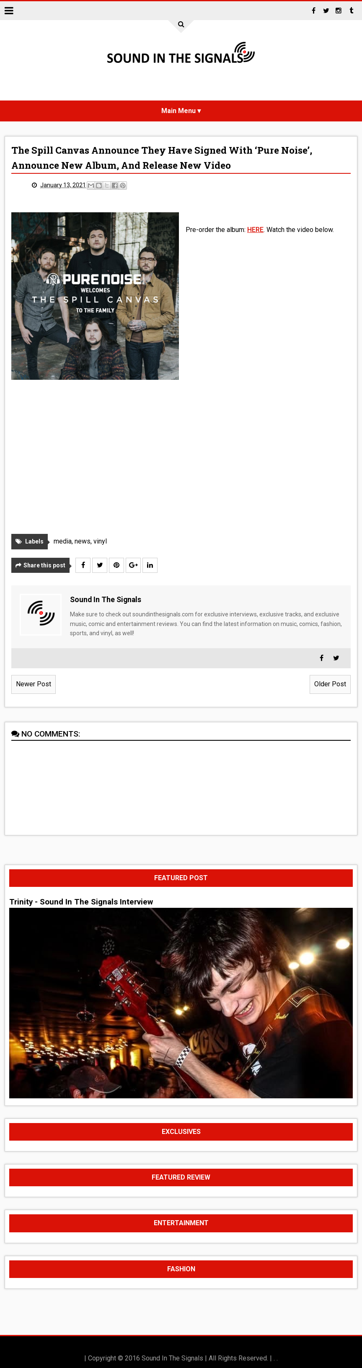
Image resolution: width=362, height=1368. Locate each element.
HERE (255, 230)
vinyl (100, 541)
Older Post (330, 684)
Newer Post (33, 684)
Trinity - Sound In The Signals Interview (81, 902)
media (63, 541)
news (82, 541)
